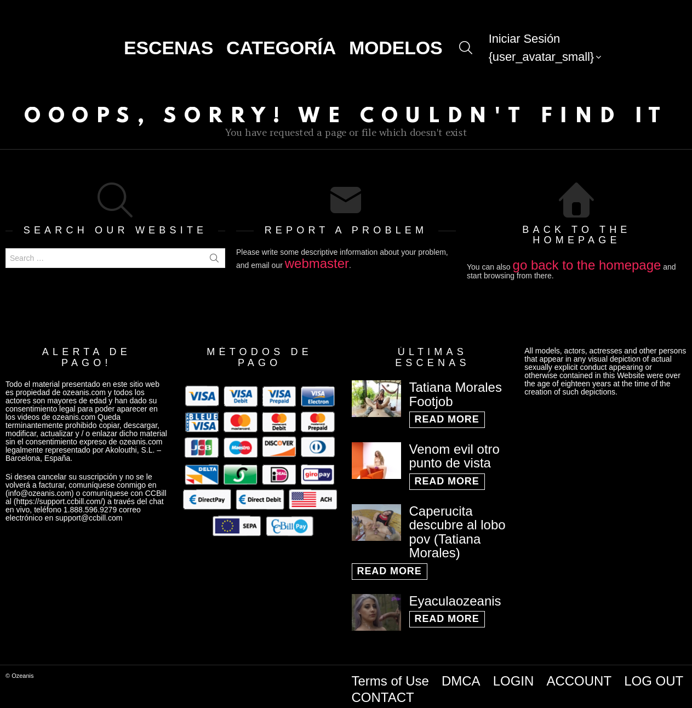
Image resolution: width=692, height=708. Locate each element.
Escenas (168, 44)
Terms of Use (390, 674)
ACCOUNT (578, 674)
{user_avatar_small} (541, 55)
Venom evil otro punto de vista (454, 450)
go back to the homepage (587, 259)
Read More (447, 413)
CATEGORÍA (281, 44)
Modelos (396, 44)
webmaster (317, 257)
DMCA (461, 674)
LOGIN (513, 674)
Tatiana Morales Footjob (455, 388)
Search (214, 252)
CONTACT (383, 691)
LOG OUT (653, 674)
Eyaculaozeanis (455, 594)
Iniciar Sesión (525, 35)
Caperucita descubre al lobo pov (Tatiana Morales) (457, 526)
